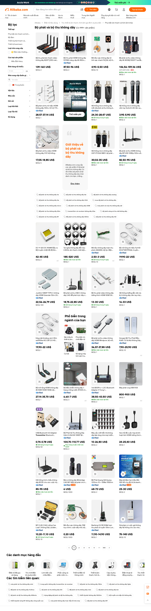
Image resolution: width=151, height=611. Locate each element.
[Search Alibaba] (57, 9)
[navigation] (19, 285)
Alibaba (37, 23)
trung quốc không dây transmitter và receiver (55, 584)
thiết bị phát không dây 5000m (89, 595)
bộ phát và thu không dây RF (47, 217)
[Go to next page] (109, 547)
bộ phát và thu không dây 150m (89, 584)
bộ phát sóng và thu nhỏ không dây (113, 211)
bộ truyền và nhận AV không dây (119, 595)
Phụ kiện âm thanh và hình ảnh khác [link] (119, 23)
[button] (81, 9)
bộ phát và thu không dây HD (105, 217)
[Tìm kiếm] (91, 10)
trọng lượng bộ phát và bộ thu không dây (57, 595)
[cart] (117, 10)
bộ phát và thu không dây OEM (78, 206)
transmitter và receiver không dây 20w (80, 211)
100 (104, 548)
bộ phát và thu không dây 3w (74, 195)
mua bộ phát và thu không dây (104, 200)
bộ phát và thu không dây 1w (47, 195)
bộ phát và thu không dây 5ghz (119, 584)
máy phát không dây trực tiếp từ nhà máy (64, 601)
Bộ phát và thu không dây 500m (76, 217)
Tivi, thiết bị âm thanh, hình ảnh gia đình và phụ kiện (81, 23)
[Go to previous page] (69, 547)
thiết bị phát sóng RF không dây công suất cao (25, 601)
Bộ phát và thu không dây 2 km (79, 590)
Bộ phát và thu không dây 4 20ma (21, 590)
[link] (147, 587)
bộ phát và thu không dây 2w (47, 200)
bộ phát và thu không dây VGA (76, 200)
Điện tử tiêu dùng (51, 23)
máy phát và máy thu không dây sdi (108, 206)
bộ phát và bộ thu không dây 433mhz (22, 595)
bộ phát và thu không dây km (107, 590)
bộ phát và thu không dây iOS (50, 590)
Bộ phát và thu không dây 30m (48, 211)
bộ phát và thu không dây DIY (96, 601)
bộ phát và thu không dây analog (103, 195)
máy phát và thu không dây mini (20, 584)
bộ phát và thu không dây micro (48, 206)
